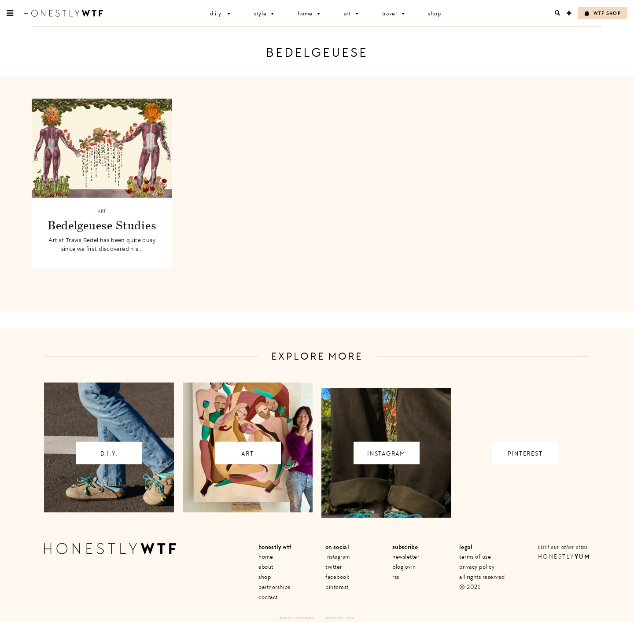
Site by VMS (334, 618)
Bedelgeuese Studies (102, 224)
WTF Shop (603, 13)
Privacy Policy (476, 566)
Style (265, 13)
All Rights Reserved (482, 577)
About (265, 566)
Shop (434, 13)
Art (352, 13)
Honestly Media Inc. (297, 618)
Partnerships (274, 587)
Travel (394, 13)
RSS (395, 577)
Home (310, 13)
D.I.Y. (221, 13)
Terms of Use (475, 556)
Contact (268, 597)
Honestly (564, 556)
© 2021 (469, 587)
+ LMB (349, 618)
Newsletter (405, 556)
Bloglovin (404, 566)
